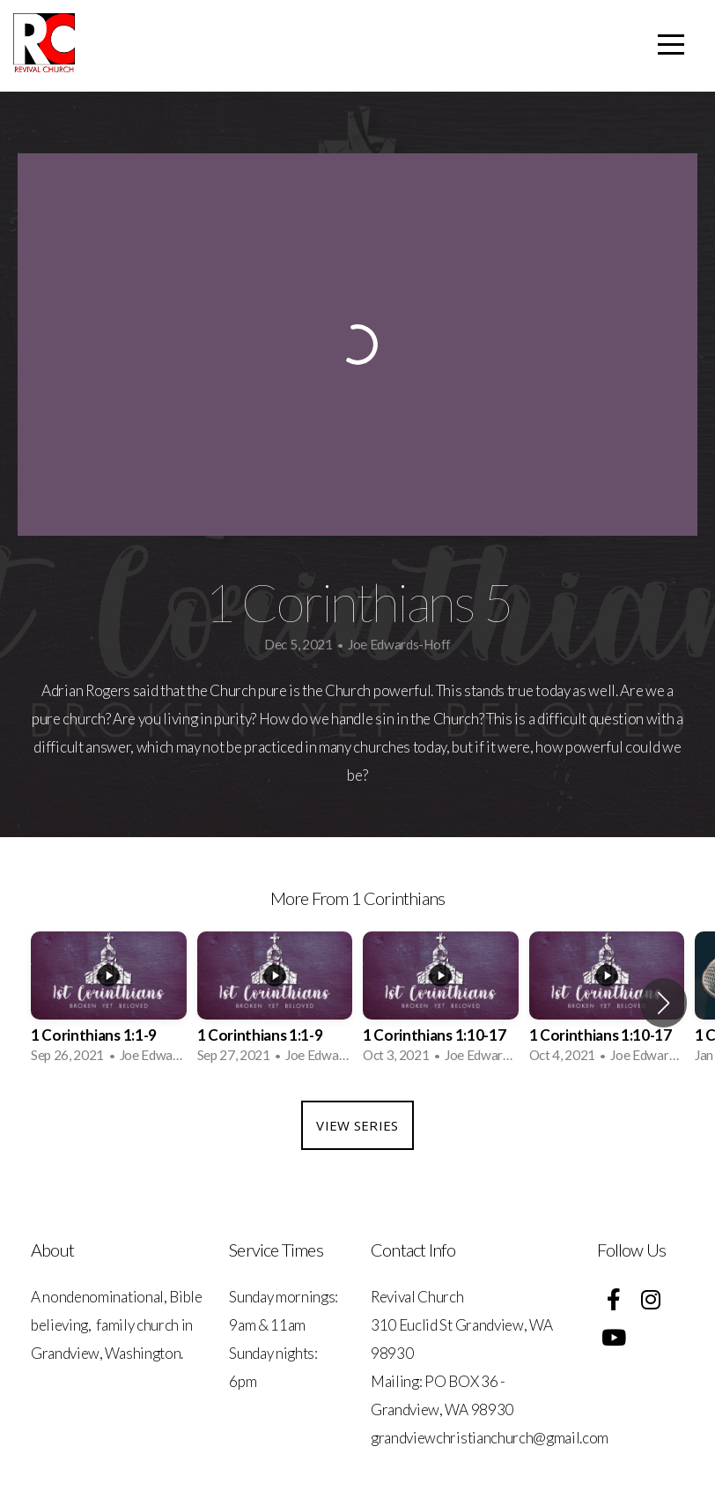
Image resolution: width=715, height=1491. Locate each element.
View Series (357, 1125)
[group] (109, 1002)
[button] (663, 1002)
